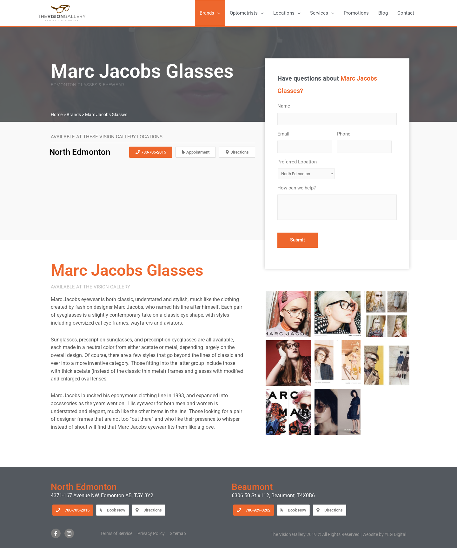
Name (286, 106)
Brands (74, 114)
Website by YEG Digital (384, 534)
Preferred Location (299, 162)
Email (285, 134)
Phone (346, 134)
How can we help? (298, 188)
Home (57, 114)
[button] (210, 13)
